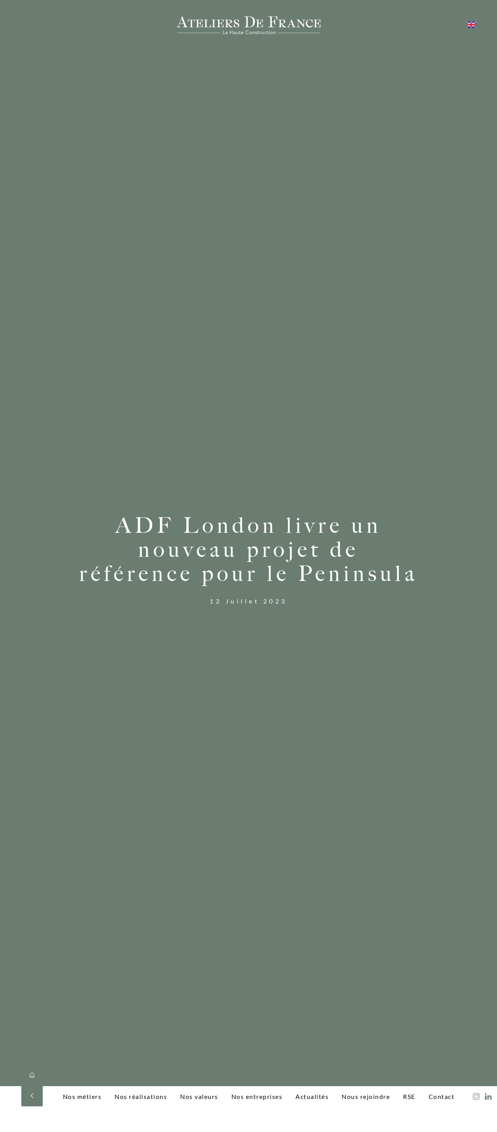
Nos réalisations (141, 1096)
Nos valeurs (199, 1096)
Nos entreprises (257, 1096)
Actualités (311, 1096)
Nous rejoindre (366, 1096)
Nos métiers (82, 1096)
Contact (442, 1096)
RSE (409, 1096)
